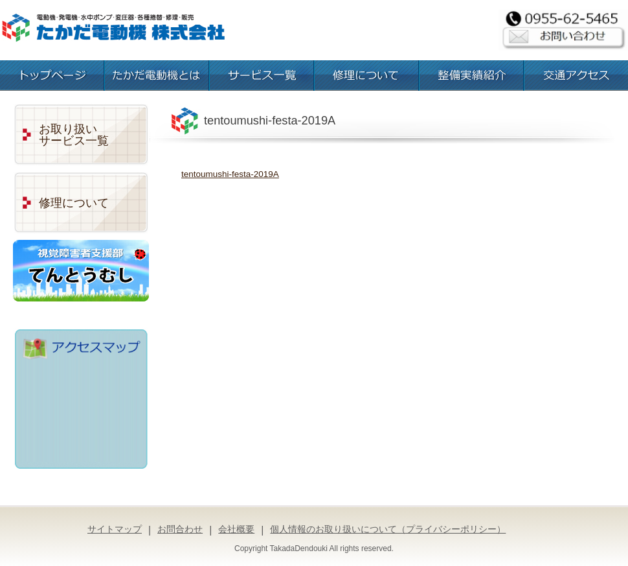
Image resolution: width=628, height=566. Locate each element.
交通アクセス (576, 75)
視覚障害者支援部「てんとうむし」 (81, 270)
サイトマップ (114, 529)
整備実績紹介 (471, 75)
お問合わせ (180, 529)
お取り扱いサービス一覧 (74, 135)
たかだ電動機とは (156, 75)
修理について (366, 75)
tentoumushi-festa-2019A (230, 174)
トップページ (52, 75)
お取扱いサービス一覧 (261, 75)
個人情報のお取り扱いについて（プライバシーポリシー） (388, 529)
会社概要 (236, 529)
